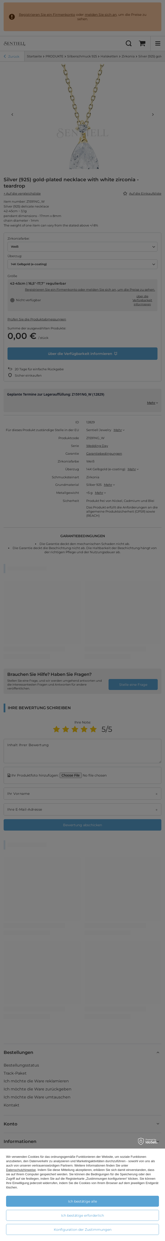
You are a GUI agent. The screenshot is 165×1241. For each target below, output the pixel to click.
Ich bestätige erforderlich (82, 1215)
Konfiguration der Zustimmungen (82, 1229)
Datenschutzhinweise (21, 1170)
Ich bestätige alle (82, 1201)
